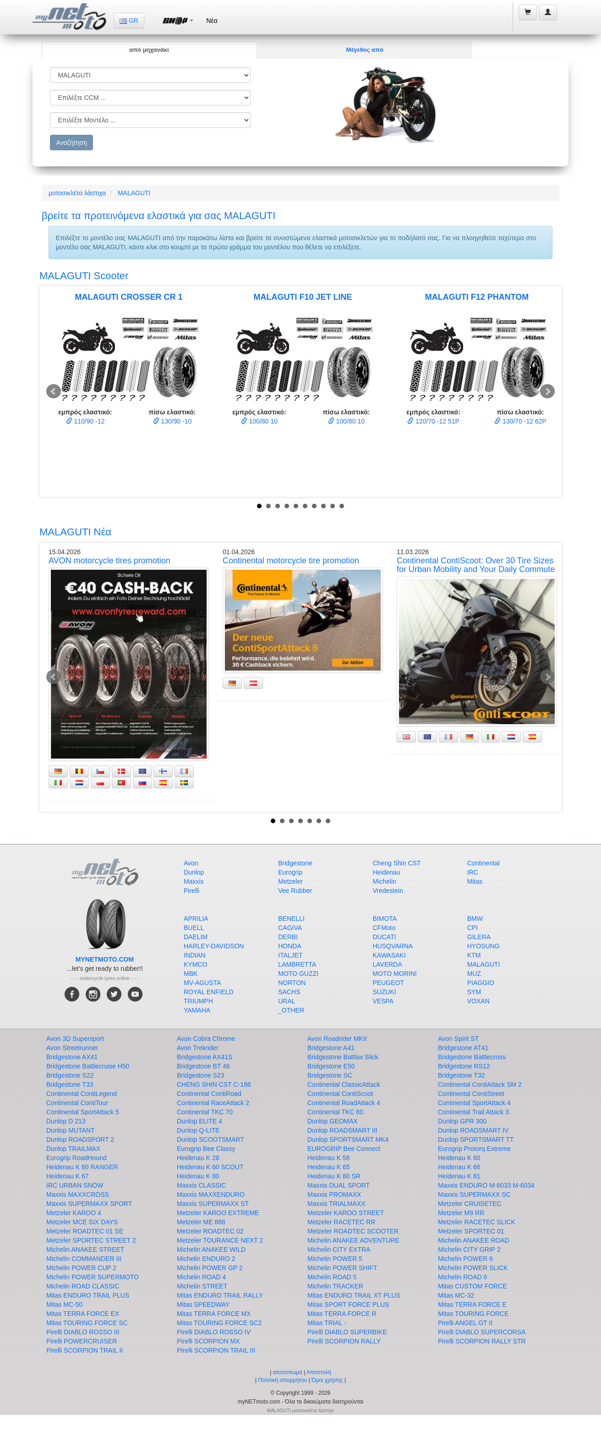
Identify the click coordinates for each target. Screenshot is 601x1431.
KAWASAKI (389, 955)
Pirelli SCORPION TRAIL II (84, 1350)
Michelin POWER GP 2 (210, 1267)
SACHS (289, 992)
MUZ (474, 973)
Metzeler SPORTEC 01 (471, 1231)
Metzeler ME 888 (201, 1222)
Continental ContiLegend (81, 1093)
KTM (474, 955)
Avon (191, 863)
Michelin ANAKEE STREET (85, 1249)
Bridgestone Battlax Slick (342, 1057)
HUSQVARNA (393, 946)
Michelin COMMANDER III (83, 1258)
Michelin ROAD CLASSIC (83, 1286)
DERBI (288, 937)
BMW (475, 918)
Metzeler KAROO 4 (73, 1212)
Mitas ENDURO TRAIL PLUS (87, 1295)
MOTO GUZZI (298, 973)
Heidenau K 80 (198, 1176)
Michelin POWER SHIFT (342, 1267)
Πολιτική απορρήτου (282, 1380)
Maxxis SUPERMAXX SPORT (89, 1203)
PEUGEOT (388, 982)
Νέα (211, 20)
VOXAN (478, 1001)
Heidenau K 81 (459, 1176)
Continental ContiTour (77, 1102)
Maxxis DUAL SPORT (338, 1185)
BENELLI (291, 918)
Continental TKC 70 (205, 1112)
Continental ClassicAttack (343, 1084)
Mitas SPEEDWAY (203, 1304)
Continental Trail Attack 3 (473, 1112)
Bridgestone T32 (461, 1075)
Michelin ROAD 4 (201, 1277)
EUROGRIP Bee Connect (343, 1148)
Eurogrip (290, 872)
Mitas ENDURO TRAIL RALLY (220, 1295)
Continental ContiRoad (209, 1093)
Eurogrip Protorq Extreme (474, 1148)
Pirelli (191, 890)
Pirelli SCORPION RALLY (344, 1341)
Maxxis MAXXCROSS (77, 1194)
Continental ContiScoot (340, 1093)
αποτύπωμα (287, 1372)
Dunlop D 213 (66, 1121)
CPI (472, 927)
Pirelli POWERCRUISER (81, 1341)
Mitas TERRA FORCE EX (82, 1313)
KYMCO (195, 964)
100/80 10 (259, 421)
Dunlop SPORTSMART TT (476, 1139)
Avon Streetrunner (72, 1047)
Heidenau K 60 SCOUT (210, 1167)
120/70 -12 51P (433, 421)
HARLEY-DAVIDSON (214, 946)
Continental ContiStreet (471, 1093)
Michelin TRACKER (335, 1286)
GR (129, 20)
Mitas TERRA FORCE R (342, 1313)
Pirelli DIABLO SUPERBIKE (347, 1332)
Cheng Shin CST (397, 863)
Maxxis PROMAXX (334, 1194)
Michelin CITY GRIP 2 (469, 1249)
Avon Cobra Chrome (206, 1038)
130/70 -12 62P (520, 421)
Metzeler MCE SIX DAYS (82, 1222)
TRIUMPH (198, 1001)
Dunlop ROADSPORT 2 (80, 1139)
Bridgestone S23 (200, 1075)
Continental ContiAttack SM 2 (480, 1084)
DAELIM (196, 937)
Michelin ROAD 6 (462, 1277)
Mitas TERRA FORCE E (472, 1304)
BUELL (194, 927)
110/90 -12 (85, 421)
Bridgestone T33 (69, 1084)
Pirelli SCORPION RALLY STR (482, 1341)
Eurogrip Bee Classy (206, 1148)
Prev (53, 391)
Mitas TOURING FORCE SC (87, 1322)
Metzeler (290, 881)
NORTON (292, 982)
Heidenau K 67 (67, 1176)
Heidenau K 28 (198, 1157)
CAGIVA (290, 927)
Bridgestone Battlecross (472, 1057)
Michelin (384, 881)
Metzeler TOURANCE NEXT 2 (220, 1240)
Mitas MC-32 (456, 1295)
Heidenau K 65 (328, 1167)
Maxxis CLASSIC (201, 1185)
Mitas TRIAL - (326, 1322)
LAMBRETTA (297, 964)
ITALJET (290, 955)
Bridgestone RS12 (464, 1066)
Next (547, 391)
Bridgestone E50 (331, 1066)
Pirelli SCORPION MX (208, 1341)
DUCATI (384, 937)
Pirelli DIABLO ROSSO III (82, 1332)
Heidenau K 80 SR (334, 1176)
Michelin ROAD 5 (331, 1277)
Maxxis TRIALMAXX (336, 1203)
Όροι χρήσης (327, 1380)
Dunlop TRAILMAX (73, 1148)
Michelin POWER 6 (465, 1258)
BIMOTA (385, 918)
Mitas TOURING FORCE (473, 1313)
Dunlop (194, 872)
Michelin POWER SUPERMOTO (92, 1277)
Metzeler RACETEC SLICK (476, 1222)
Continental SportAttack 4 (474, 1102)
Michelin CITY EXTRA (338, 1249)
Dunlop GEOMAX (332, 1121)
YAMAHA (197, 1010)
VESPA (383, 1001)
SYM (474, 992)
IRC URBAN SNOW (74, 1185)
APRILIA (196, 918)
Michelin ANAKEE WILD (211, 1249)
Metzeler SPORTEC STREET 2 (91, 1240)
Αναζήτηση (71, 142)
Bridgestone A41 (331, 1047)
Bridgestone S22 (70, 1075)
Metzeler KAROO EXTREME (218, 1212)
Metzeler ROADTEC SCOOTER (353, 1231)
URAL (286, 1001)
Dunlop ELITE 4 (199, 1121)
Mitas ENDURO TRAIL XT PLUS (353, 1295)
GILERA (479, 937)
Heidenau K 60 (459, 1157)
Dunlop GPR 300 (462, 1121)
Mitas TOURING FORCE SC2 (219, 1322)
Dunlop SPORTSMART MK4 (347, 1139)
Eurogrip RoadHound (76, 1157)
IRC (472, 872)
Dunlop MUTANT (70, 1130)
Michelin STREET (202, 1286)
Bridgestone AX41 (72, 1057)
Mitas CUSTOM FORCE (472, 1286)
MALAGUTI (134, 193)
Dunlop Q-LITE (198, 1130)
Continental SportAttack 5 (82, 1112)
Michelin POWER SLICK (473, 1267)
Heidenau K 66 (459, 1167)
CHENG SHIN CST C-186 (214, 1084)
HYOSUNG (483, 946)
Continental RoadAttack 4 (343, 1102)
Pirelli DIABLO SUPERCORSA (481, 1332)
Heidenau (386, 872)
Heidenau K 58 (328, 1157)
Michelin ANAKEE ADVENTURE (353, 1240)
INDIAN (194, 955)
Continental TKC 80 (335, 1112)
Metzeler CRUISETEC (469, 1203)
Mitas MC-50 (64, 1304)
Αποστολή (318, 1372)
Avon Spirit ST (458, 1038)
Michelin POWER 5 (334, 1258)
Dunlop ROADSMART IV (473, 1130)
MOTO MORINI (395, 973)
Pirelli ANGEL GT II (465, 1322)
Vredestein (388, 890)
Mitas (474, 881)
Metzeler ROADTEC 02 (210, 1231)
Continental (483, 863)
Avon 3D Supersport (75, 1038)
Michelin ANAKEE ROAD (473, 1240)
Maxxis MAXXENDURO (211, 1194)
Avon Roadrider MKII (337, 1038)
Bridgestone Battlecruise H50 (87, 1066)
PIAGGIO (480, 982)
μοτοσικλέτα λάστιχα (77, 193)
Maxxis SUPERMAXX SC (474, 1194)
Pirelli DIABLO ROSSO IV (214, 1332)
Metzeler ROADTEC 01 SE (84, 1231)
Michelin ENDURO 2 (206, 1258)
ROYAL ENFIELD (209, 992)
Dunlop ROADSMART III (342, 1130)
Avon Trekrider (198, 1047)
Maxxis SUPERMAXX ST (213, 1203)
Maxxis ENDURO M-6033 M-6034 (486, 1185)
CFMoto (384, 927)
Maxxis (194, 881)
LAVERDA (387, 964)
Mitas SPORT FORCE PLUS (348, 1304)
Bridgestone (295, 863)
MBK (190, 973)
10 (341, 506)
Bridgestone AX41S (204, 1057)
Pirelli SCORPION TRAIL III (216, 1350)
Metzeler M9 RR (461, 1212)
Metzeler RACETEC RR (341, 1222)
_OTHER (291, 1010)
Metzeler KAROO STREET (345, 1212)
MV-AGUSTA (202, 982)
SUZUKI (384, 992)
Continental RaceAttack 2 (213, 1102)
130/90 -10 (172, 421)
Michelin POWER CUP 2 (81, 1267)
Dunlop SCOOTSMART (210, 1139)
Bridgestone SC (329, 1075)
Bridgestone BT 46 (203, 1066)
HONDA (289, 946)
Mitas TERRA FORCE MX (214, 1313)
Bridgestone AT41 (463, 1047)
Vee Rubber (295, 890)
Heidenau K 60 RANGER (82, 1167)
